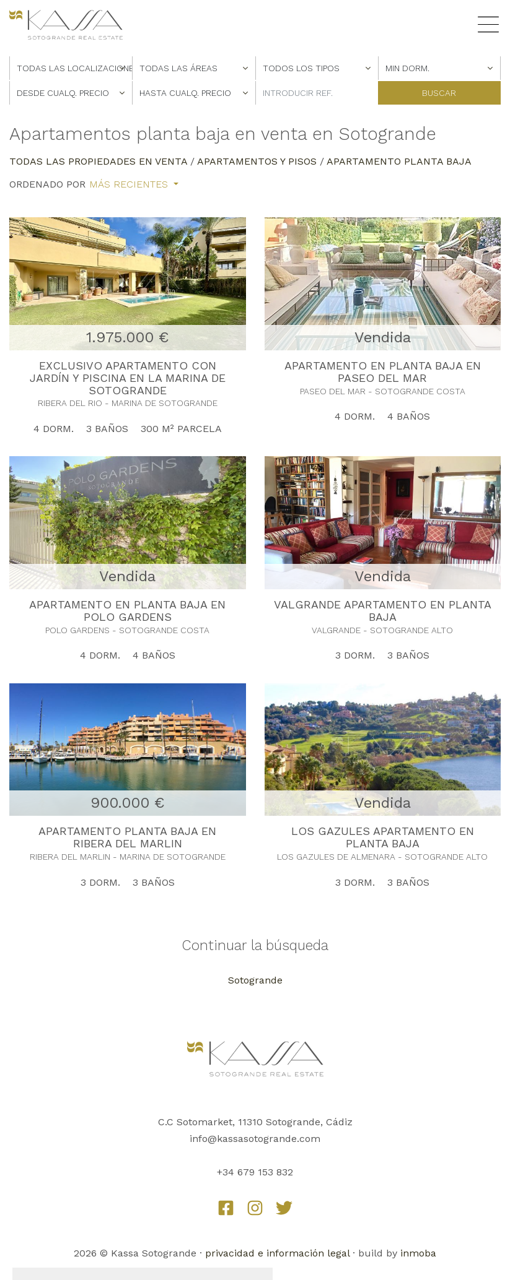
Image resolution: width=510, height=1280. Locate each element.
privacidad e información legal (277, 1253)
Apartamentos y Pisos (257, 161)
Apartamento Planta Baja (399, 161)
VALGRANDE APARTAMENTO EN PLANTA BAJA (382, 610)
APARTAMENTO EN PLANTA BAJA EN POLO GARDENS (127, 610)
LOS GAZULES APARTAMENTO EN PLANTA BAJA (382, 837)
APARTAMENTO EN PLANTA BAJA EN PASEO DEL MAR (382, 371)
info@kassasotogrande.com (255, 1138)
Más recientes (130, 184)
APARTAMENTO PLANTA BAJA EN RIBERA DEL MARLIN (127, 837)
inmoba (418, 1253)
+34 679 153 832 (255, 1172)
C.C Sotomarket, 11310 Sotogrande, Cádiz (255, 1122)
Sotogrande (255, 980)
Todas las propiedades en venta (98, 161)
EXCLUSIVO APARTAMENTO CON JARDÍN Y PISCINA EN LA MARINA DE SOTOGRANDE (128, 378)
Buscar (439, 93)
